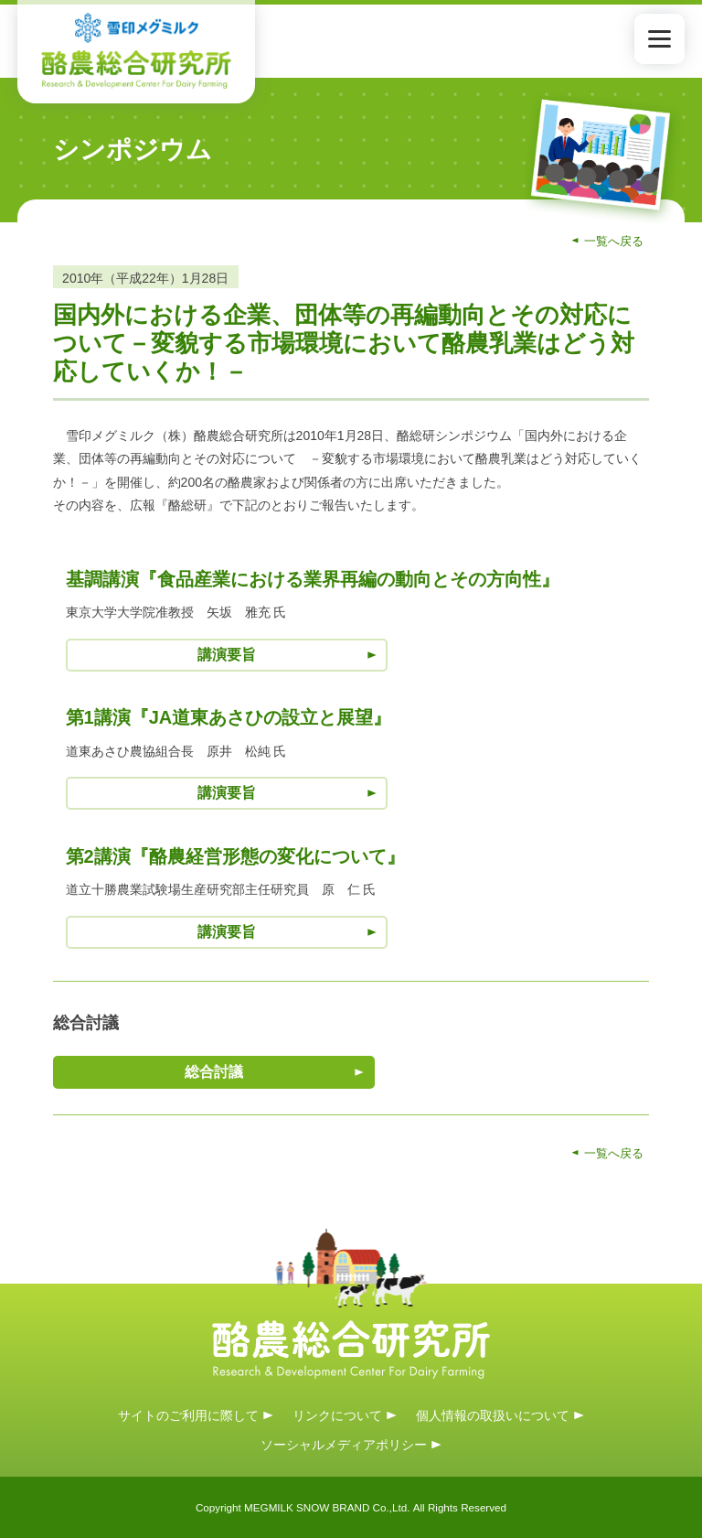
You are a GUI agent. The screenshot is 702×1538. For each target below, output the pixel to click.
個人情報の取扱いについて (492, 1414)
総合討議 (214, 1072)
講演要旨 (226, 654)
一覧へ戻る (614, 241)
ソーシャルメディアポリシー (344, 1444)
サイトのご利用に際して (188, 1414)
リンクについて (337, 1414)
